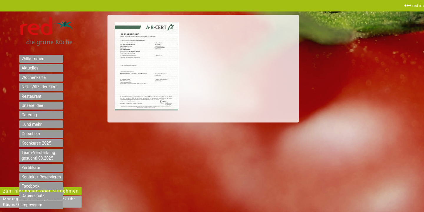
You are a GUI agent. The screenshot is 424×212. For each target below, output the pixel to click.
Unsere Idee (32, 105)
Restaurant (31, 96)
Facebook (30, 186)
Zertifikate (30, 167)
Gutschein (30, 133)
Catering (29, 114)
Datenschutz (32, 195)
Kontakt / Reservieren (41, 177)
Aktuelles (29, 68)
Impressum (31, 205)
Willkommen (32, 58)
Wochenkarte (33, 77)
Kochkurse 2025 (36, 143)
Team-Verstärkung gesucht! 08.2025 (38, 155)
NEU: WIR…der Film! (39, 87)
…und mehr (31, 124)
